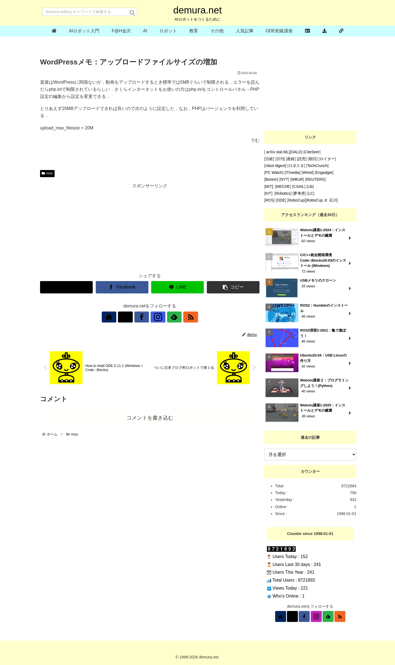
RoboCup (296, 200)
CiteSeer (311, 152)
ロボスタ (296, 165)
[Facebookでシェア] (122, 287)
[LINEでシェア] (177, 287)
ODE (281, 200)
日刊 (280, 159)
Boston (271, 179)
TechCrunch (317, 165)
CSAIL (298, 186)
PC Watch (274, 172)
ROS (269, 200)
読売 (302, 159)
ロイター (327, 159)
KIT (268, 193)
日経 (269, 159)
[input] (89, 12)
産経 (291, 159)
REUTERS (315, 179)
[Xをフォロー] (130, 317)
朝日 (313, 159)
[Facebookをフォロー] (143, 317)
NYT (284, 179)
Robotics (282, 193)
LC (310, 193)
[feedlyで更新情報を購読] (168, 317)
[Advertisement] (149, 228)
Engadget (324, 172)
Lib (310, 186)
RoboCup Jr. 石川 (322, 200)
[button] (132, 13)
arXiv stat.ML (277, 152)
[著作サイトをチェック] (118, 317)
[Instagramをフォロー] (156, 317)
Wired (308, 172)
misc (47, 173)
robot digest (275, 165)
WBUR (297, 179)
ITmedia (293, 172)
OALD (296, 152)
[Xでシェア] (66, 287)
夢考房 (299, 193)
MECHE (283, 186)
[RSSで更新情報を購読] (181, 317)
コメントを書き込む (149, 418)
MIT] (269, 186)
